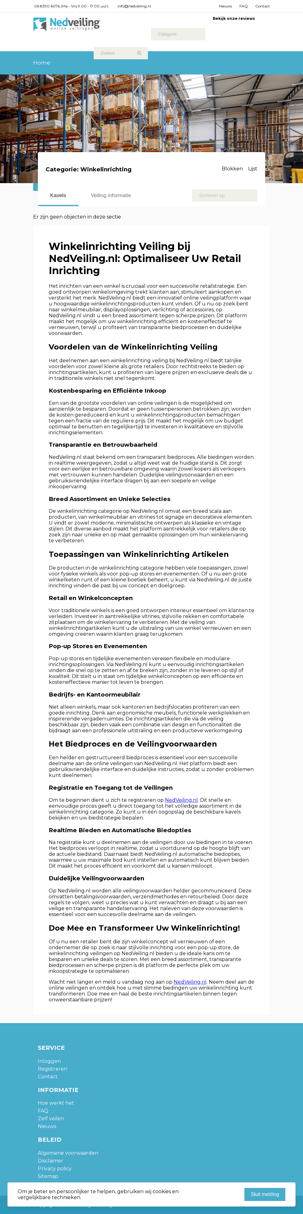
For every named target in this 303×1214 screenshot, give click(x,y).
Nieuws (225, 6)
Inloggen (49, 1061)
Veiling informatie (111, 195)
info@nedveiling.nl (134, 6)
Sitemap (48, 1176)
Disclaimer (50, 1161)
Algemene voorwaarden (68, 1153)
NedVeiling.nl (181, 800)
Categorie (167, 34)
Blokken (232, 169)
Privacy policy (55, 1168)
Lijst (252, 169)
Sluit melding (265, 1194)
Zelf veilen (51, 1118)
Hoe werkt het (56, 1103)
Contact (262, 6)
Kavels (58, 195)
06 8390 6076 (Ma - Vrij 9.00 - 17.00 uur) (71, 6)
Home (41, 63)
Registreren (52, 1069)
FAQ (243, 6)
